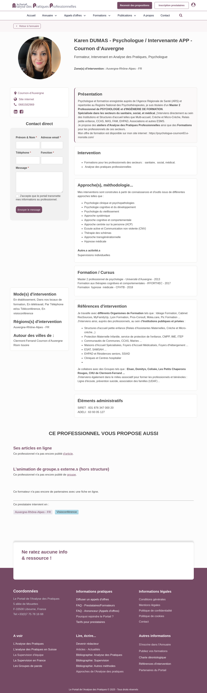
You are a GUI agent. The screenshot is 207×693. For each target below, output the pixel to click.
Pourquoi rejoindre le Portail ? (95, 616)
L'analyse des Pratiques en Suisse (35, 649)
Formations (102, 15)
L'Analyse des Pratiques (28, 643)
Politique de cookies (151, 616)
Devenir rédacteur (87, 643)
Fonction (47, 152)
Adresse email (51, 137)
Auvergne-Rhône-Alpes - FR (33, 512)
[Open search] (180, 15)
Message (22, 167)
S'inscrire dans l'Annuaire (155, 644)
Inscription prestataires (172, 5)
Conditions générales (152, 599)
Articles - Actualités (88, 649)
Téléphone (23, 152)
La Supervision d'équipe (28, 655)
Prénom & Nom (26, 137)
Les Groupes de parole (27, 666)
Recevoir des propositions (134, 5)
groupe (71, 474)
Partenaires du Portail (153, 670)
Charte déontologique (152, 657)
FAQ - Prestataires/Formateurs (95, 605)
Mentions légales (149, 605)
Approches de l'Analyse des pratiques (100, 671)
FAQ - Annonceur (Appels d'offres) (97, 611)
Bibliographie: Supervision (92, 660)
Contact (165, 15)
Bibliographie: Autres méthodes (95, 666)
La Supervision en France (29, 660)
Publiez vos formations (153, 651)
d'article (68, 453)
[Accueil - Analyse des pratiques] (44, 5)
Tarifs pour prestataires (90, 622)
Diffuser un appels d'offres (92, 599)
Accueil (31, 15)
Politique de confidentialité (155, 610)
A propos (148, 15)
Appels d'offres (75, 15)
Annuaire (49, 15)
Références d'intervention (155, 663)
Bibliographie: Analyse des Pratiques (99, 655)
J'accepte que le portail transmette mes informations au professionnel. (38, 198)
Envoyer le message (29, 209)
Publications (127, 15)
